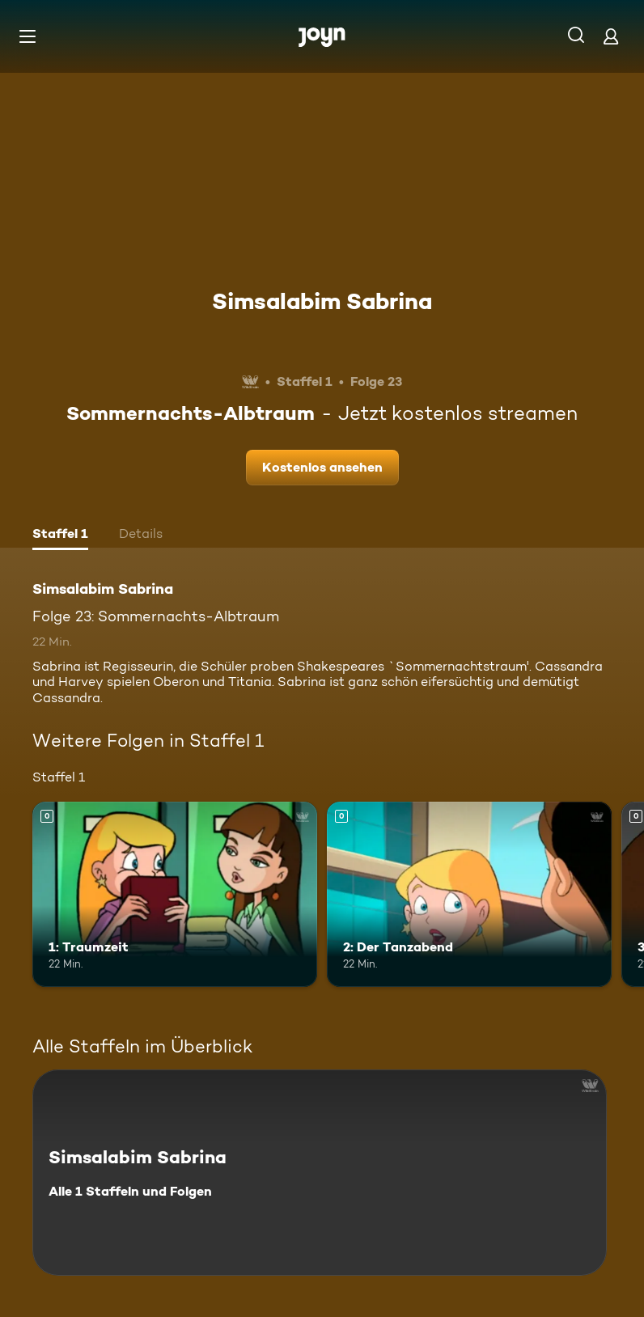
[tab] (60, 535)
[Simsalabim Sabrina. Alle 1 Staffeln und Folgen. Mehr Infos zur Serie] (319, 1172)
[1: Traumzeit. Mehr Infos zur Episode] (174, 894)
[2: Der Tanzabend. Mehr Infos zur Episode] (469, 894)
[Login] (611, 36)
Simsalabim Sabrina (322, 301)
